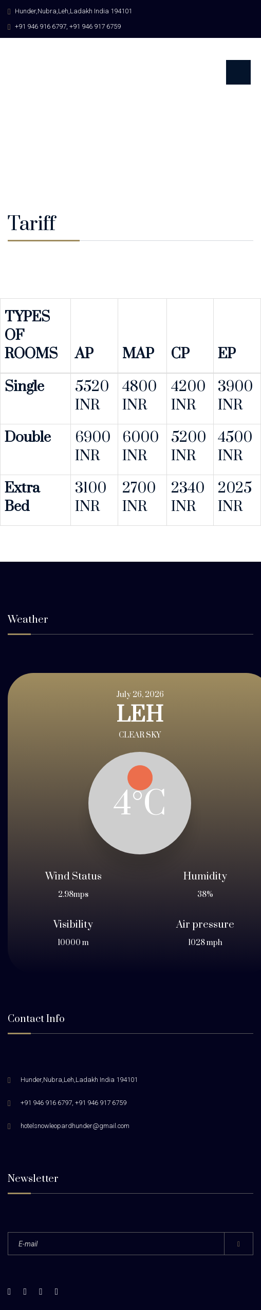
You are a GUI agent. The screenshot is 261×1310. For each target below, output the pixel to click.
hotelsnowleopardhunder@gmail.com (75, 1028)
